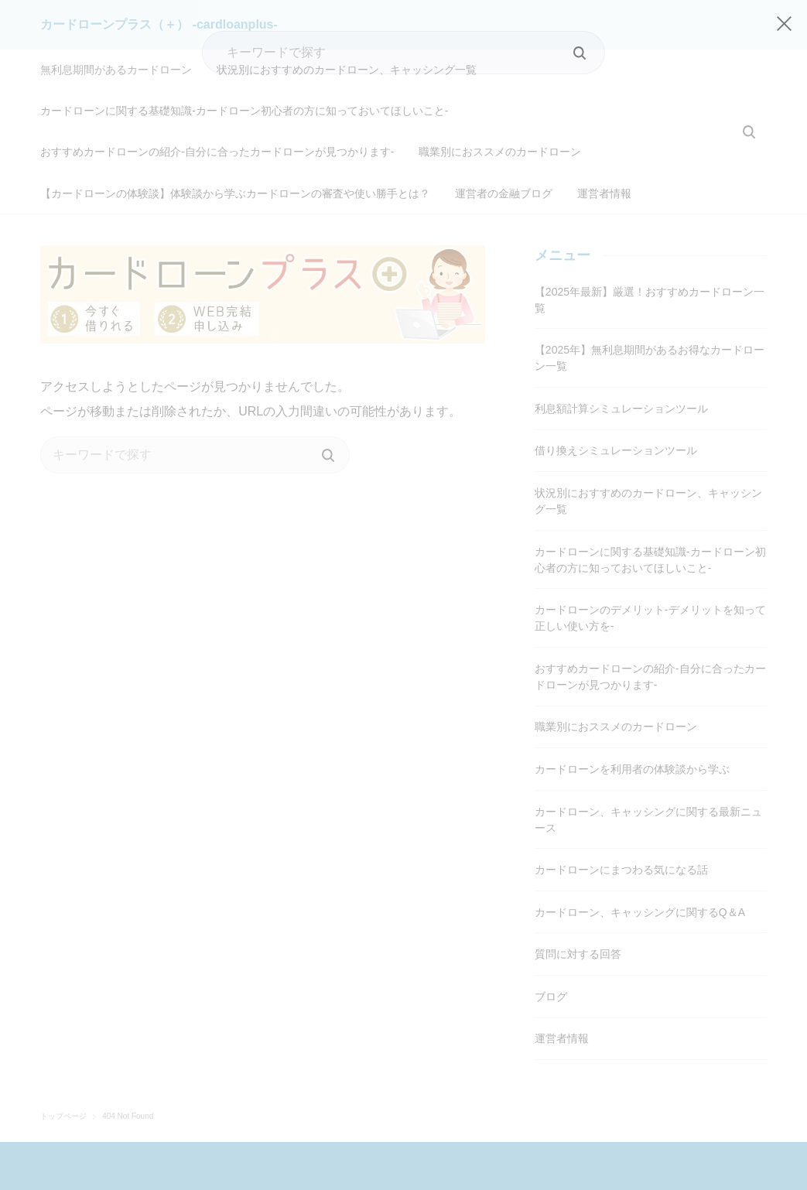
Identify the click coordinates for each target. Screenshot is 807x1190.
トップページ (63, 1061)
